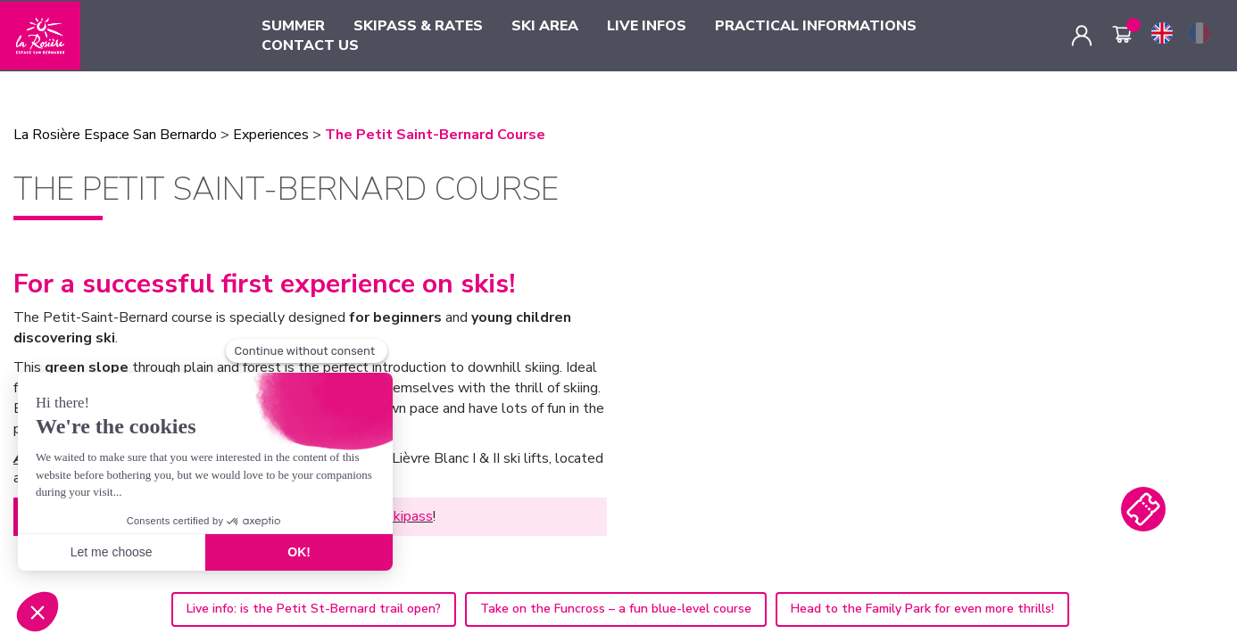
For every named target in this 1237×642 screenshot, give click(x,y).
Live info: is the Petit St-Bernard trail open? (314, 608)
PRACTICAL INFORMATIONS (816, 26)
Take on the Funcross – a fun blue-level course (615, 608)
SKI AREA (544, 26)
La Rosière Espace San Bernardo (115, 134)
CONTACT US (310, 45)
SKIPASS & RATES (418, 26)
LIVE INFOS (646, 26)
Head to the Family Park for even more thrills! (922, 608)
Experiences (271, 134)
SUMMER (293, 26)
